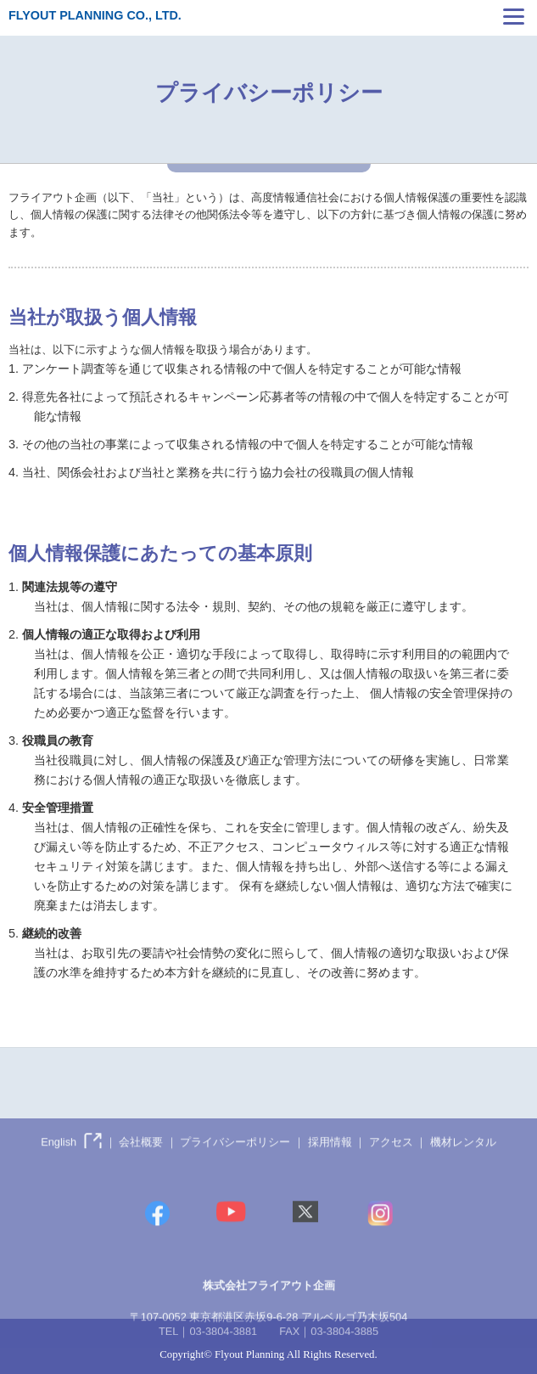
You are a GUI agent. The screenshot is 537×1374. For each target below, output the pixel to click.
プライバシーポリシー (235, 1160)
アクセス (391, 1160)
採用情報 (330, 1160)
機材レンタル (463, 1160)
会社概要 (141, 1160)
